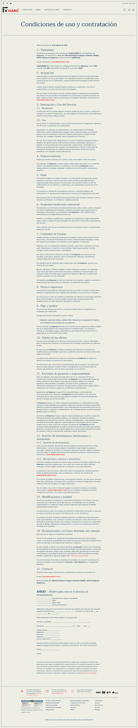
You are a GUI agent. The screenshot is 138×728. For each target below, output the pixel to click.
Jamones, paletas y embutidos (79, 700)
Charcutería (98, 700)
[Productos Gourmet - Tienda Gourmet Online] (11, 9)
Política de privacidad (52, 703)
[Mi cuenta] (129, 10)
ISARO (72, 709)
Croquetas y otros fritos (77, 703)
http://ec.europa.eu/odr (80, 556)
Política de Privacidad (89, 673)
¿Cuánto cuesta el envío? (53, 700)
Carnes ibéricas (75, 705)
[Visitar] (3, 3)
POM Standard (88, 720)
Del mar (97, 707)
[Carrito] (133, 10)
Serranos (73, 707)
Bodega (97, 709)
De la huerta (99, 705)
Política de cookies (51, 705)
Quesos (97, 703)
